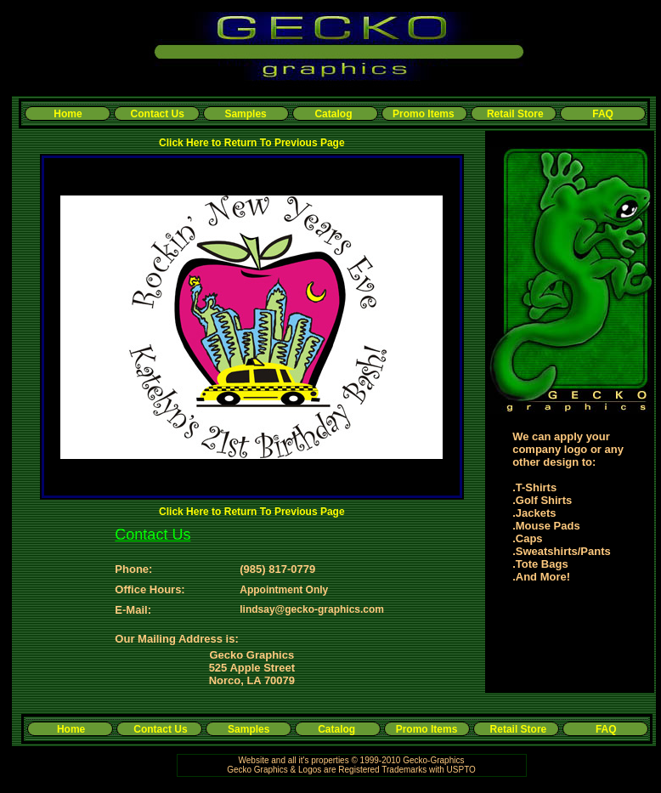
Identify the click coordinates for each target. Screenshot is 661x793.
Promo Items (424, 114)
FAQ (602, 114)
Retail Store (515, 114)
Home (68, 114)
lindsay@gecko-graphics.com (312, 609)
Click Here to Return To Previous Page (252, 143)
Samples (245, 114)
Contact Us (157, 114)
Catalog (333, 114)
